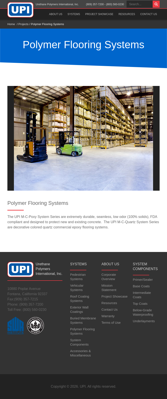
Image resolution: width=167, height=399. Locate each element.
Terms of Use (111, 322)
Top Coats (140, 303)
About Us (55, 14)
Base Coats (141, 286)
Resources (127, 14)
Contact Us (148, 14)
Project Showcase (99, 14)
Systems (74, 14)
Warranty (108, 316)
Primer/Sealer (143, 279)
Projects (23, 24)
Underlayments (144, 321)
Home (11, 24)
